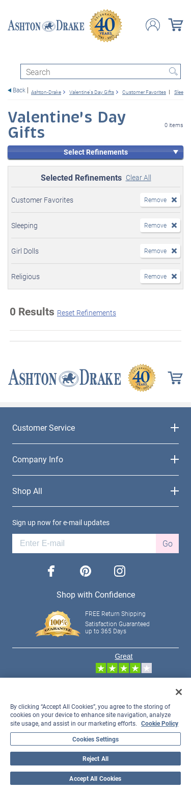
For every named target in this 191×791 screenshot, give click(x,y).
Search (173, 71)
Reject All (95, 758)
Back (19, 90)
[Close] (179, 692)
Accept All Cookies (95, 778)
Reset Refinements (86, 312)
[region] (95, 734)
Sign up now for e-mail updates (61, 522)
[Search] (100, 71)
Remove (155, 199)
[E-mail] (84, 543)
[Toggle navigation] (12, 55)
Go (167, 543)
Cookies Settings (95, 739)
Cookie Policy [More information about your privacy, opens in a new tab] (159, 723)
